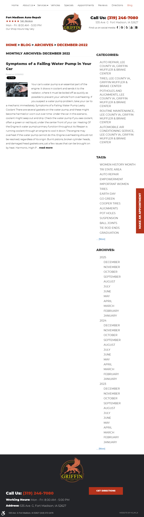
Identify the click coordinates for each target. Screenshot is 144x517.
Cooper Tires (110, 203)
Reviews (102, 5)
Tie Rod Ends (110, 228)
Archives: (105, 250)
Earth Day (108, 194)
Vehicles (55, 5)
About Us (28, 5)
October (110, 272)
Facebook (117, 27)
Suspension (109, 218)
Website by (128, 513)
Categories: (107, 55)
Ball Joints (108, 223)
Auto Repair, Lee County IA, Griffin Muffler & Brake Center (114, 68)
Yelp (127, 27)
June (107, 291)
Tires (104, 189)
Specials (68, 5)
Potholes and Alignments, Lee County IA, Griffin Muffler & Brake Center (114, 99)
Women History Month (117, 164)
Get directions (105, 491)
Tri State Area (111, 169)
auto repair (109, 174)
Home (15, 5)
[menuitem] (15, 5)
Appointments (86, 5)
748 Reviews (26, 21)
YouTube (131, 27)
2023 (103, 384)
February (111, 311)
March (109, 306)
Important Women (114, 184)
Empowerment (111, 179)
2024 (103, 320)
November (112, 267)
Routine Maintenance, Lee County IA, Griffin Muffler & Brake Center (117, 117)
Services (42, 5)
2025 (103, 257)
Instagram (136, 27)
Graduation (109, 233)
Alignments (109, 208)
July (107, 286)
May (107, 296)
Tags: (101, 157)
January (110, 315)
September (112, 277)
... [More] (100, 239)
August (109, 281)
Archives (44, 45)
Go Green (107, 198)
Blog (129, 5)
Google (122, 27)
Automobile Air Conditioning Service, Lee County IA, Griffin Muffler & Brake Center (117, 135)
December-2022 (72, 45)
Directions (117, 5)
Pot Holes (108, 213)
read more (46, 148)
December (112, 262)
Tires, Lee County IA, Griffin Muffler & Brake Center (115, 82)
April (108, 301)
